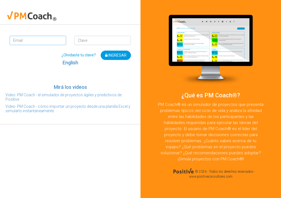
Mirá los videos (70, 87)
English (70, 62)
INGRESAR (116, 55)
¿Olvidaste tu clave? (78, 55)
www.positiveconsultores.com (210, 176)
